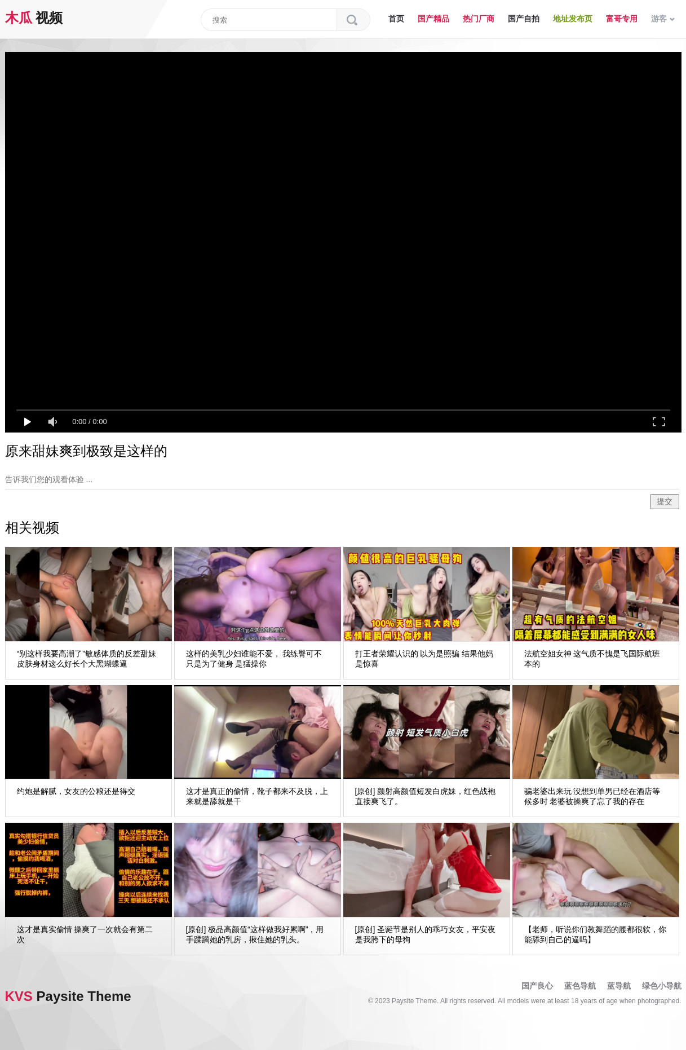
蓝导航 (619, 985)
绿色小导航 (661, 985)
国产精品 (433, 18)
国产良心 (537, 985)
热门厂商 (478, 18)
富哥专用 (622, 18)
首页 (396, 18)
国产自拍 (523, 18)
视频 (34, 17)
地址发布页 (572, 18)
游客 (663, 18)
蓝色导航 (580, 985)
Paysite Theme (68, 996)
